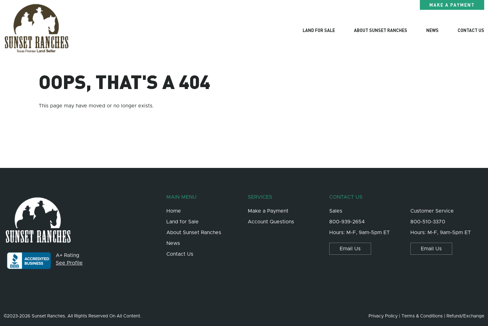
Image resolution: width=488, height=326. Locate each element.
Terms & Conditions (422, 316)
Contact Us (471, 30)
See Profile (69, 262)
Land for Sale (319, 30)
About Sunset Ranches (380, 30)
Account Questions (271, 221)
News (432, 30)
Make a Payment (452, 5)
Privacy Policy (383, 316)
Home (173, 211)
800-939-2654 (347, 221)
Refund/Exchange (465, 316)
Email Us (350, 248)
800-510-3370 (427, 221)
